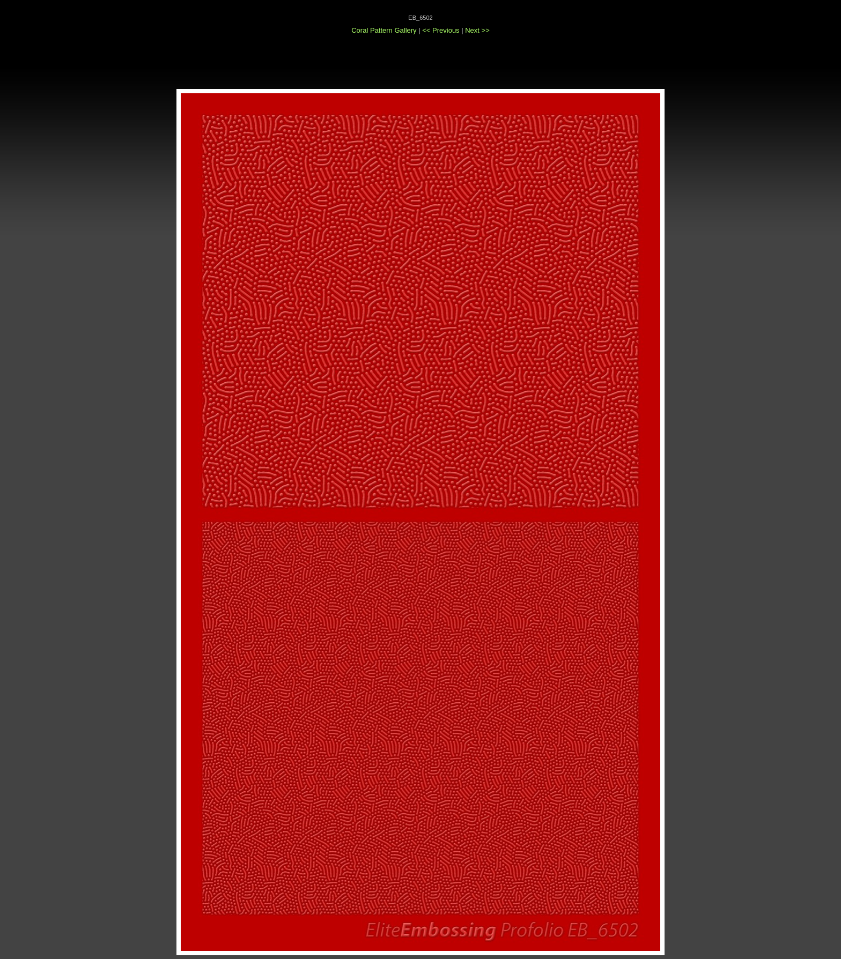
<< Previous (441, 30)
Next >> (477, 30)
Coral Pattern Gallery (383, 30)
